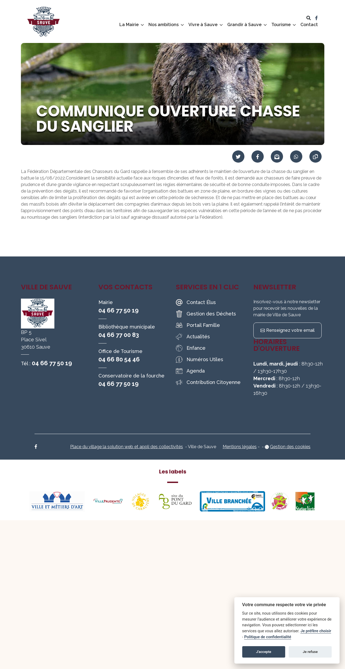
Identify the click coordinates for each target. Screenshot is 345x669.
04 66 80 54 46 (119, 359)
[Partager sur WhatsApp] (296, 156)
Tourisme (281, 24)
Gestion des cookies (290, 446)
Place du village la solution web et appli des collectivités (126, 446)
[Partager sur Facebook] (257, 156)
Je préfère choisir (315, 631)
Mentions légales (240, 446)
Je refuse (310, 652)
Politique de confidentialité (267, 637)
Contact (309, 24)
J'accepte (263, 652)
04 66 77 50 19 (52, 363)
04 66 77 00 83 (118, 334)
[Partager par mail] (277, 156)
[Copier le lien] (315, 156)
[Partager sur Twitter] (238, 156)
